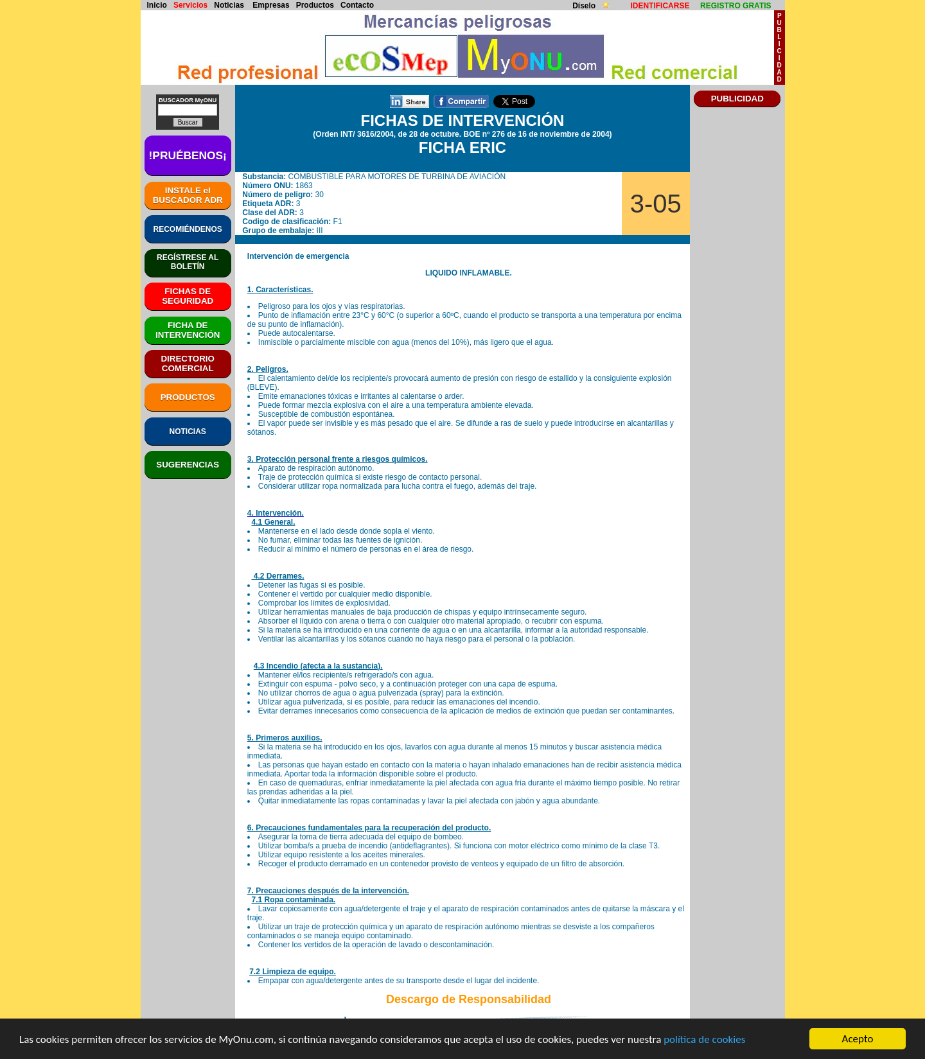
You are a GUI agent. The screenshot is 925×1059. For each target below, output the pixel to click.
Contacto (357, 5)
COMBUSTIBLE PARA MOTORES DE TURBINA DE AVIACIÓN (397, 176)
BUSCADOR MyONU (187, 100)
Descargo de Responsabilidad (468, 999)
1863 (304, 185)
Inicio (157, 5)
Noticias (229, 5)
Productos (315, 5)
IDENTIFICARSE (659, 5)
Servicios (190, 5)
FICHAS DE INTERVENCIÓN (463, 120)
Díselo (584, 5)
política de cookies (704, 1040)
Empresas (270, 5)
